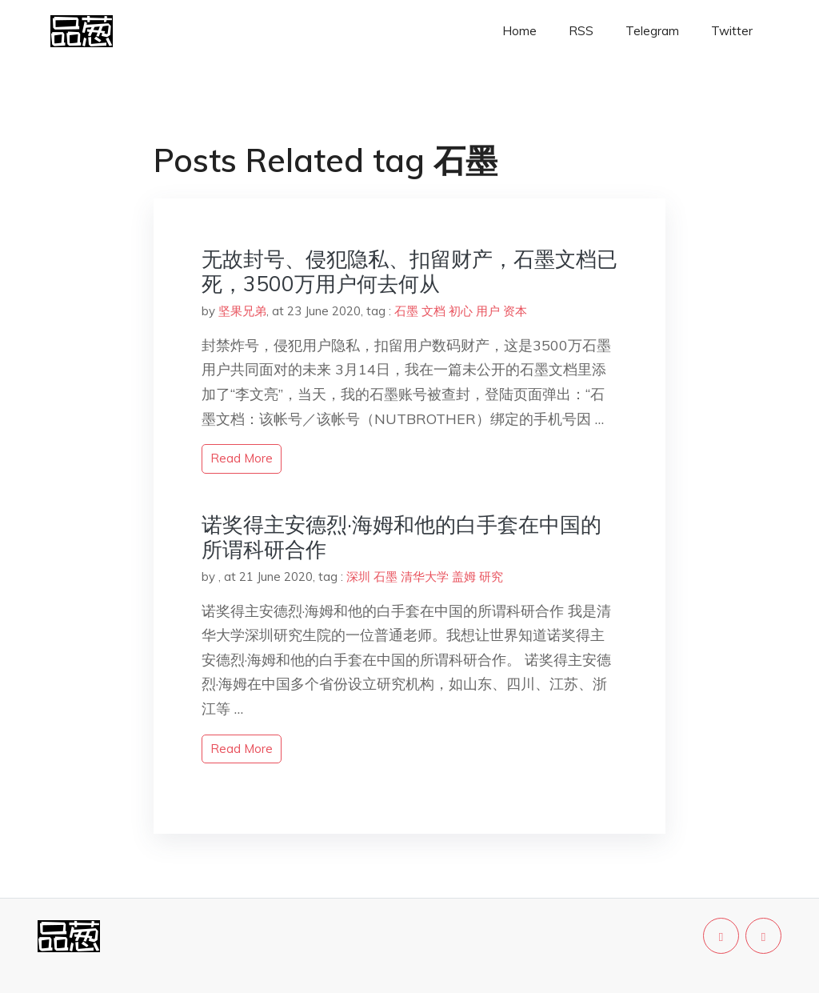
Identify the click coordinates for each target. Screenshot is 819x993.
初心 (461, 310)
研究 (491, 576)
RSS (581, 30)
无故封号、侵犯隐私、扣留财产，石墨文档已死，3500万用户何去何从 (409, 271)
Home (519, 30)
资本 (515, 310)
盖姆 (464, 576)
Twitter (732, 30)
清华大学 (425, 576)
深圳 (358, 576)
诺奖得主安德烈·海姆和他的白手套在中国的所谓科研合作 (401, 537)
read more (241, 458)
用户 (488, 310)
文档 (433, 310)
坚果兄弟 (242, 310)
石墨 (406, 310)
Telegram (652, 30)
